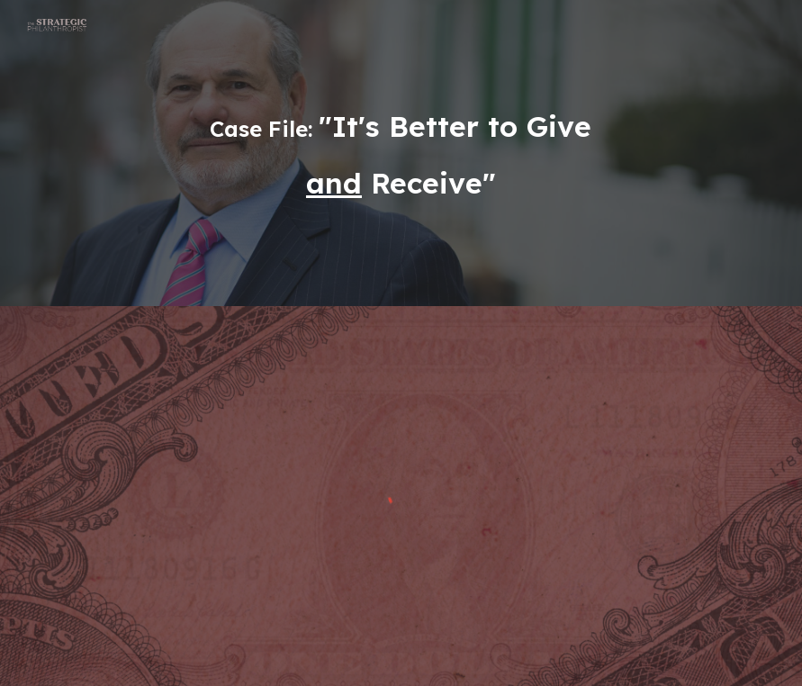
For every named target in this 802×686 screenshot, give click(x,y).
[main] (400, 152)
